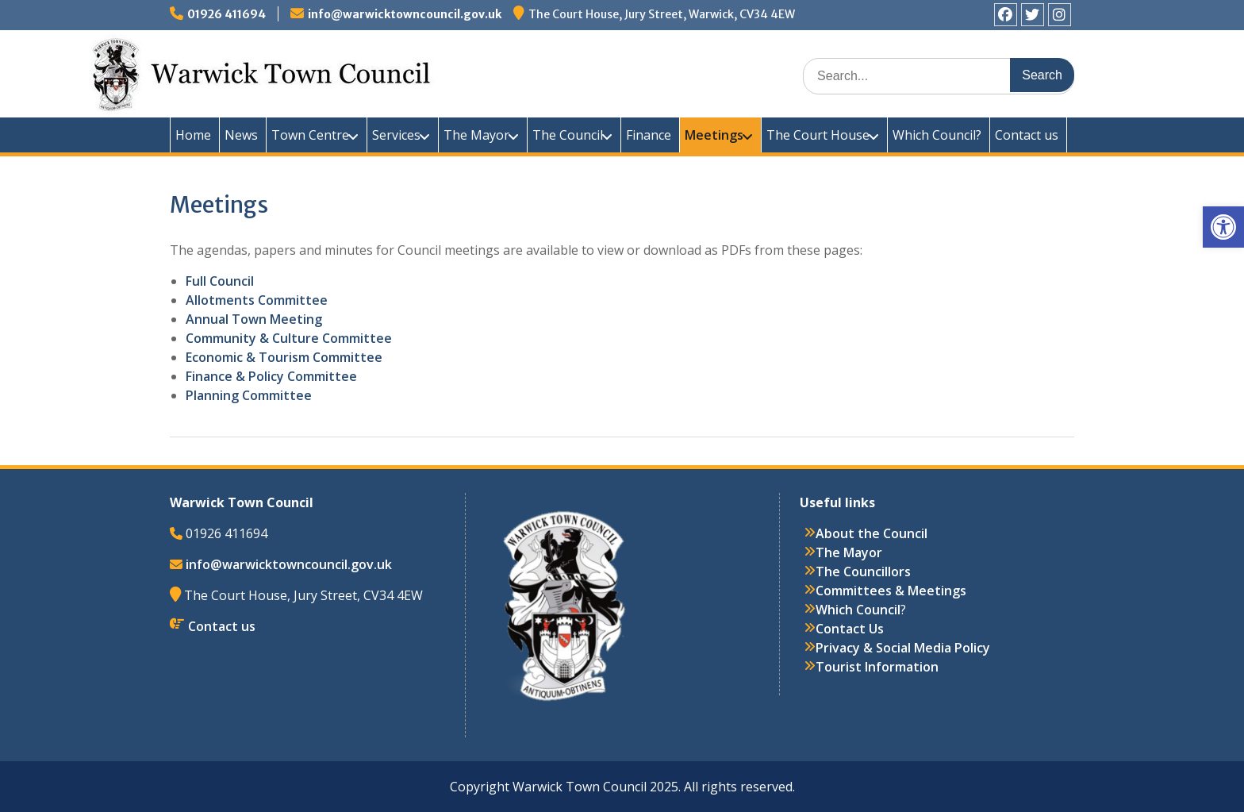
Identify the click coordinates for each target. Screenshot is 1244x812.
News (241, 135)
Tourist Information (877, 666)
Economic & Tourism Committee (284, 357)
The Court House (818, 135)
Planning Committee (249, 395)
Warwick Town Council (455, 71)
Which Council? (937, 135)
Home (193, 135)
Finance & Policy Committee (271, 376)
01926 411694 (226, 14)
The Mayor (476, 135)
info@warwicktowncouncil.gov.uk (404, 14)
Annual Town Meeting (254, 319)
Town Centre (310, 135)
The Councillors (863, 571)
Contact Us (850, 628)
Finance (648, 135)
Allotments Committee (257, 300)
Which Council (858, 609)
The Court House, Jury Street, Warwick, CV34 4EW (661, 14)
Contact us (1026, 135)
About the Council (871, 533)
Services (396, 135)
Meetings (714, 135)
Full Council (220, 281)
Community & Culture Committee (289, 338)
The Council (567, 135)
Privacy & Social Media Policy (903, 647)
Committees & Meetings (891, 590)
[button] (1223, 227)
